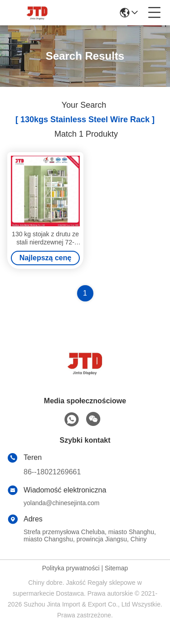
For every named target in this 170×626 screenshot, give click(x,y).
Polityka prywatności (71, 568)
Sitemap (116, 568)
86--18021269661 (52, 472)
